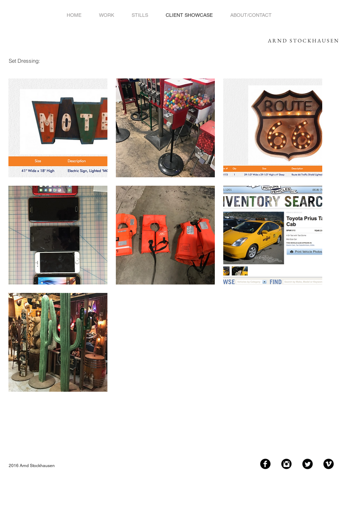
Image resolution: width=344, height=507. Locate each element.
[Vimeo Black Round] (328, 464)
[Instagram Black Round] (286, 464)
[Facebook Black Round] (265, 464)
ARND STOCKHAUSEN (303, 40)
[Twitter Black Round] (307, 464)
